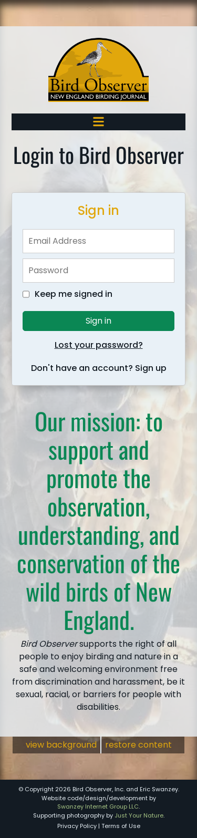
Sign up (151, 368)
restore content (138, 745)
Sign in (98, 321)
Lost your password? (99, 345)
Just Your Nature (139, 815)
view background (61, 745)
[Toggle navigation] (98, 122)
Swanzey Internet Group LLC (98, 806)
